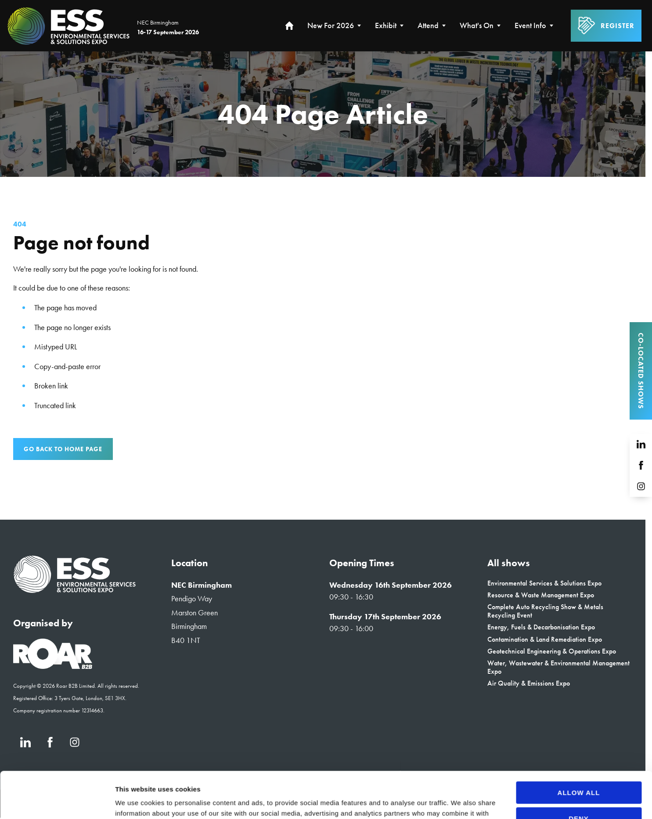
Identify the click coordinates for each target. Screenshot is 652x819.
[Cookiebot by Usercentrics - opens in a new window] (56, 801)
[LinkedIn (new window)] (641, 444)
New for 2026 (330, 25)
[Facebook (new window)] (641, 465)
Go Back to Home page (63, 449)
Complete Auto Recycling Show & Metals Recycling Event (545, 611)
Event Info (530, 25)
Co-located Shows (641, 371)
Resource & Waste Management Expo (540, 595)
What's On (477, 25)
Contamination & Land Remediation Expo (544, 639)
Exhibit (385, 25)
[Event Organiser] (52, 666)
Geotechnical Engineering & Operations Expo (551, 651)
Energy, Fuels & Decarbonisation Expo (541, 627)
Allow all (579, 746)
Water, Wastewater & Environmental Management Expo (558, 667)
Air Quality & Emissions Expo (528, 683)
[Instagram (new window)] (641, 486)
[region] (322, 114)
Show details (135, 801)
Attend (428, 25)
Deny (579, 772)
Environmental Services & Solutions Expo (544, 583)
